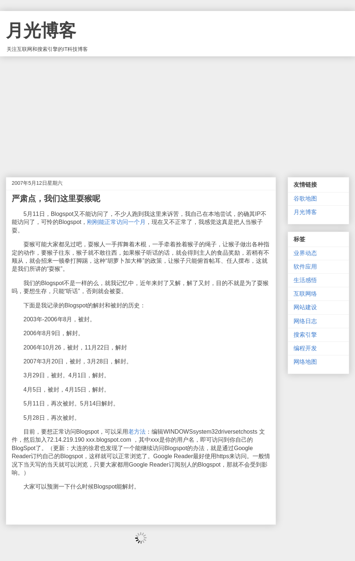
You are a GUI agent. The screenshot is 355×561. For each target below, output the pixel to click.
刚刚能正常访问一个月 (116, 222)
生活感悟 (305, 280)
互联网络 (305, 294)
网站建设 (305, 307)
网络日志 (305, 321)
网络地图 (305, 362)
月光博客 (41, 30)
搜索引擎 (305, 335)
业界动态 (305, 253)
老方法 (137, 432)
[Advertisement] (177, 111)
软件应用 (305, 266)
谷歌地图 (305, 198)
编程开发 (305, 348)
